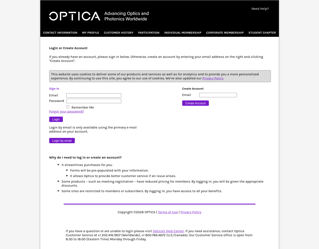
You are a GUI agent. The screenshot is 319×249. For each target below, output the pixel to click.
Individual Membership (182, 32)
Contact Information (60, 32)
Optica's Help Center (168, 231)
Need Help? (260, 9)
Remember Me (83, 107)
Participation (148, 32)
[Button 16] (195, 103)
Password (56, 101)
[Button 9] (56, 119)
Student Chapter (262, 32)
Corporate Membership (225, 32)
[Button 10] (62, 140)
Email (53, 95)
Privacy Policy (212, 78)
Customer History (118, 32)
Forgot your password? (66, 111)
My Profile (90, 32)
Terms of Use (168, 212)
